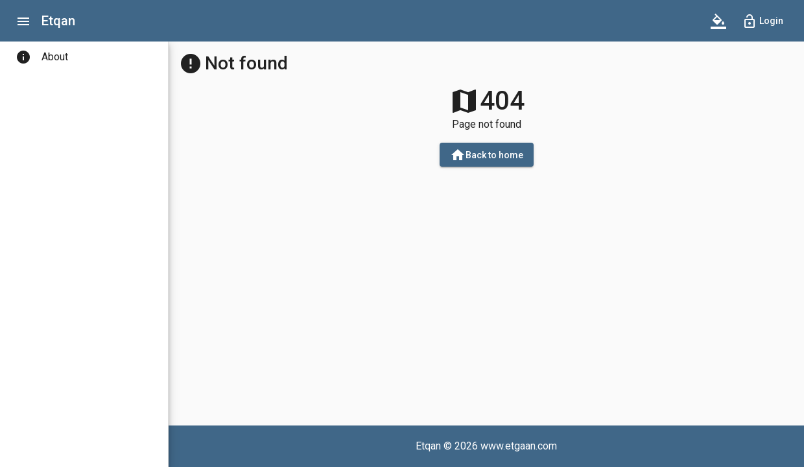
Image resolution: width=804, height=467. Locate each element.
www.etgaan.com (518, 446)
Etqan (58, 21)
